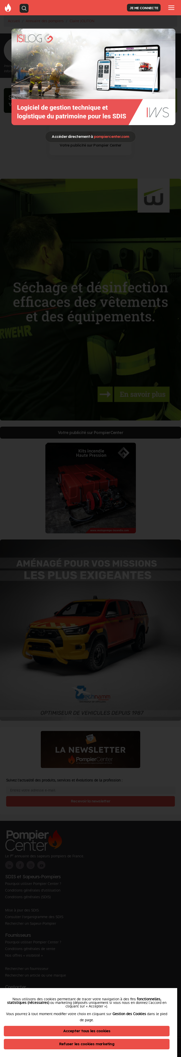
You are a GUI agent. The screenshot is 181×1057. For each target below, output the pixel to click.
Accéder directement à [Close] (90, 136)
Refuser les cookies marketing (86, 1043)
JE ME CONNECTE (144, 8)
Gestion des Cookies (129, 1014)
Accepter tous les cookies (86, 1030)
